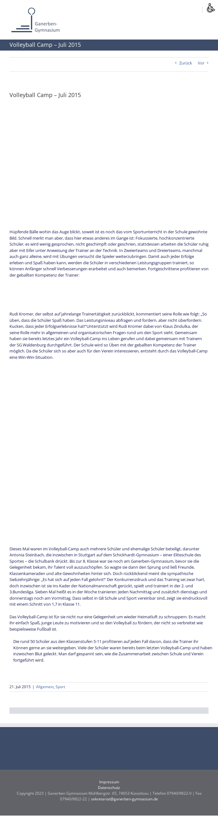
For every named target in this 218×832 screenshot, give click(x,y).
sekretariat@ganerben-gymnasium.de (124, 799)
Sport (60, 686)
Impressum (109, 782)
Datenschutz (109, 787)
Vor (201, 63)
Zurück (185, 63)
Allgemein (45, 686)
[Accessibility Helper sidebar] (210, 7)
